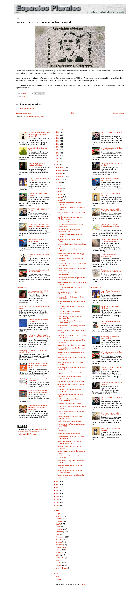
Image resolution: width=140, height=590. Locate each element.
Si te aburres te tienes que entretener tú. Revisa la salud (111, 271)
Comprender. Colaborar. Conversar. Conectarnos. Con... (69, 322)
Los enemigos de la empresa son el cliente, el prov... (69, 471)
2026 (58, 132)
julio (59, 182)
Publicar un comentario (26, 108)
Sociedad (59, 565)
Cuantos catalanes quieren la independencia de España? (38, 391)
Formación (59, 532)
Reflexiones (60, 552)
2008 (58, 499)
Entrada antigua (118, 113)
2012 (58, 487)
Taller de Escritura (62, 568)
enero (60, 200)
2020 (58, 150)
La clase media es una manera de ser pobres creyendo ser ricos (38, 365)
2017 (58, 159)
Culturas (58, 516)
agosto (60, 179)
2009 (58, 496)
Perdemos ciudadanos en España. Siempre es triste (69, 400)
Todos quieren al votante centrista (68, 222)
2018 (58, 156)
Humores (24, 96)
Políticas (58, 550)
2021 (58, 147)
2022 (58, 144)
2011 (58, 490)
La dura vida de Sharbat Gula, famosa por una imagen (38, 292)
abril (59, 191)
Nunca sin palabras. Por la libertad (69, 404)
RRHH (58, 555)
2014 (58, 481)
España (58, 524)
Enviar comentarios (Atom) (34, 117)
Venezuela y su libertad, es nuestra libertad (37, 240)
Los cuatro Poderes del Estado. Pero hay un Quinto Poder (111, 240)
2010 (58, 493)
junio (59, 185)
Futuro (58, 534)
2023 (58, 141)
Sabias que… (60, 558)
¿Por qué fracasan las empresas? (68, 434)
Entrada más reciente (23, 113)
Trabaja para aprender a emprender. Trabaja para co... (69, 218)
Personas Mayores (62, 547)
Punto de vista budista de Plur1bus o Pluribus (37, 164)
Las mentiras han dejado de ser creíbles (71, 345)
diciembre (61, 167)
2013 (58, 484)
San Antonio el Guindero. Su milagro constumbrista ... (69, 274)
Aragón (58, 514)
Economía (59, 519)
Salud (58, 560)
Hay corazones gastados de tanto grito (70, 381)
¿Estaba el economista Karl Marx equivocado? (110, 255)
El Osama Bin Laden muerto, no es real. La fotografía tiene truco (39, 336)
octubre (60, 173)
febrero (60, 197)
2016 (58, 162)
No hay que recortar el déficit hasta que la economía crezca (38, 225)
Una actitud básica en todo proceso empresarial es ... (69, 377)
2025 (58, 135)
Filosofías (59, 529)
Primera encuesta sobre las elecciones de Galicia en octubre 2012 (37, 407)
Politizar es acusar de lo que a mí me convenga (111, 368)
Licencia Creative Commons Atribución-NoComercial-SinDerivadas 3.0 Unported (32, 432)
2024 (58, 138)
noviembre (61, 170)
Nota (57, 576)
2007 (58, 502)
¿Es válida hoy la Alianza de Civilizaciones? (67, 293)
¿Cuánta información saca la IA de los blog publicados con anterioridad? (39, 134)
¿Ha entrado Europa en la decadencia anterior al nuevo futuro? (110, 226)
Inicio (72, 113)
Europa (58, 526)
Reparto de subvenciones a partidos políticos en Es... (69, 317)
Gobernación (60, 537)
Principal (58, 579)
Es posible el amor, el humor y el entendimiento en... (68, 312)
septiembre (62, 176)
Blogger (82, 584)
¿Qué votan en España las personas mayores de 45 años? (69, 442)
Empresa (59, 521)
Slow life (58, 563)
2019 (58, 153)
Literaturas (59, 545)
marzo (60, 194)
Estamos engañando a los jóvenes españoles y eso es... (69, 230)
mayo (60, 188)
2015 (58, 165)
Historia (58, 539)
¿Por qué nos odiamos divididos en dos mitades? (39, 271)
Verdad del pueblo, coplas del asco (69, 421)
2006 (58, 505)
